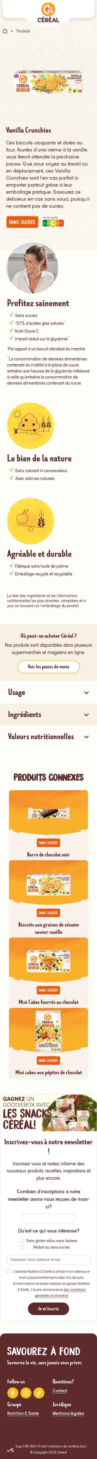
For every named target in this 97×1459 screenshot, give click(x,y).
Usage (16, 692)
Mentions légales (68, 1413)
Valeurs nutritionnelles (41, 736)
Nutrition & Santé (23, 1413)
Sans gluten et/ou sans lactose (51, 1241)
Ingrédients (24, 714)
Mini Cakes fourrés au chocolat (48, 1002)
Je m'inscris (48, 1309)
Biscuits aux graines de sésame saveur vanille (48, 928)
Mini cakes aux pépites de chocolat (48, 1072)
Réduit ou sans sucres (51, 1247)
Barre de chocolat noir (48, 854)
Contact (60, 1390)
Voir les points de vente (48, 667)
